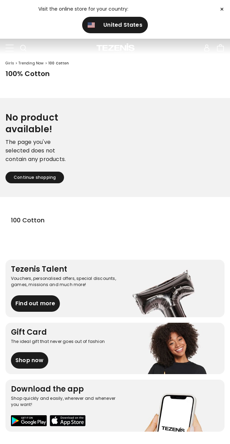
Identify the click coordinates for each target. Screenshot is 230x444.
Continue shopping (35, 177)
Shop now (29, 360)
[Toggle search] (23, 48)
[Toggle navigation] (9, 48)
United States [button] (115, 25)
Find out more (35, 303)
